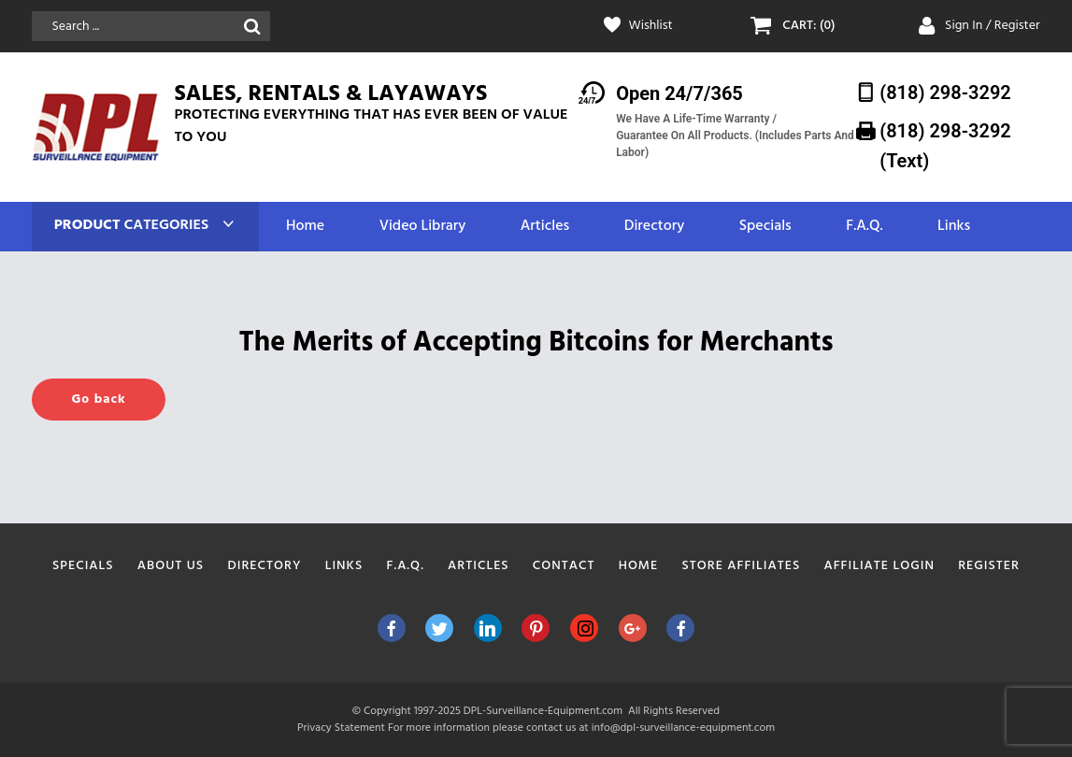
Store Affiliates (740, 566)
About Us (170, 566)
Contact (564, 566)
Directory (654, 226)
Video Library (422, 226)
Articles (545, 226)
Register (989, 566)
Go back (98, 399)
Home (305, 226)
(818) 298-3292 (945, 92)
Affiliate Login (879, 566)
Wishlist (651, 26)
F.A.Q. (864, 226)
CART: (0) (808, 26)
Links (953, 226)
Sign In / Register (992, 25)
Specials (765, 226)
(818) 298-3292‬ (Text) (945, 145)
